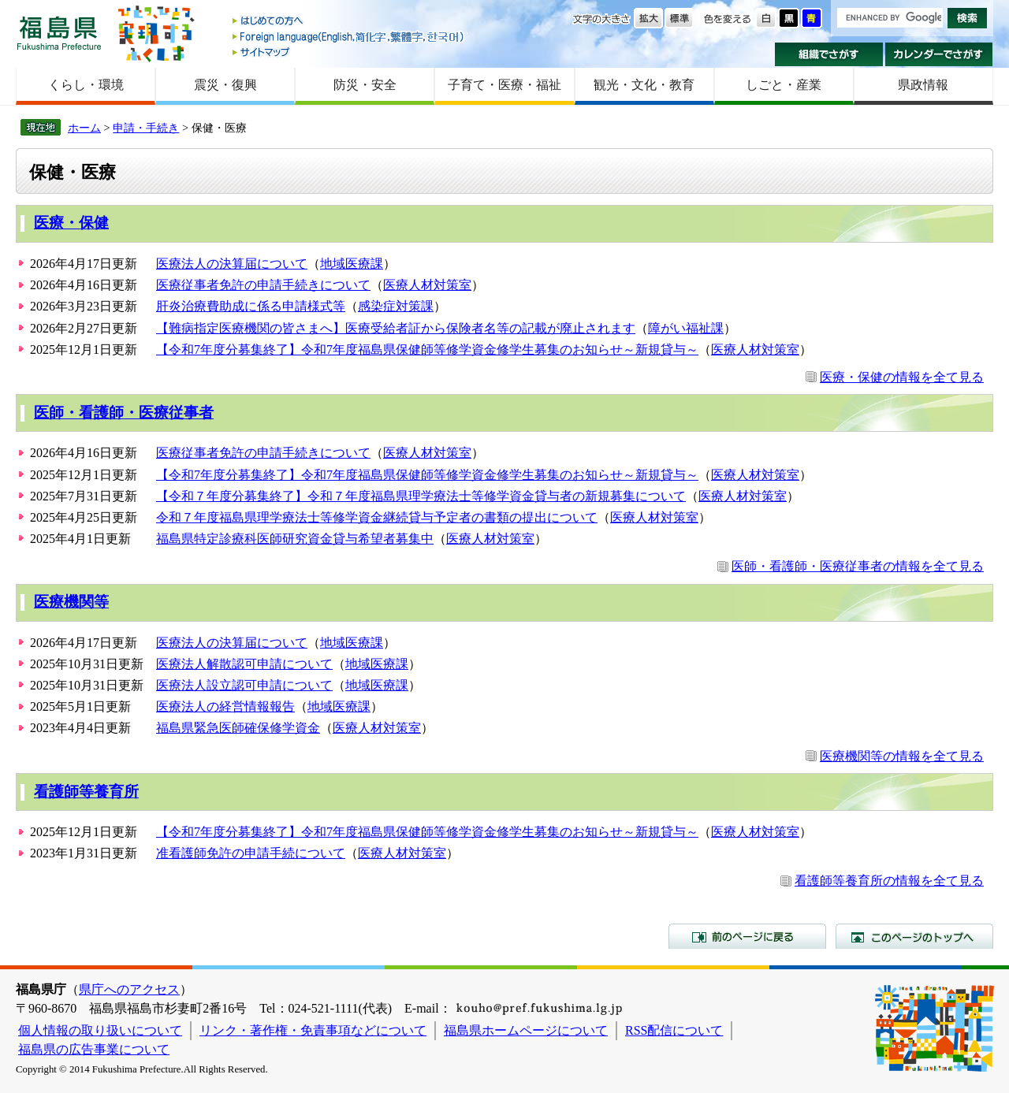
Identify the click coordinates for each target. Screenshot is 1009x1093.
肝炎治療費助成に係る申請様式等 (250, 306)
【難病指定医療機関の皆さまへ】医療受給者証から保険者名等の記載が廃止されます (395, 328)
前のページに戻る (747, 936)
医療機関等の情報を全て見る (902, 756)
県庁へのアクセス (129, 989)
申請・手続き (146, 127)
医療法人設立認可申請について (244, 685)
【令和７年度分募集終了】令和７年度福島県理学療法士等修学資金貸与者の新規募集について (421, 496)
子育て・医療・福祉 (504, 84)
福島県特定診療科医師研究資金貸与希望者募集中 (295, 538)
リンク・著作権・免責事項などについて (312, 1030)
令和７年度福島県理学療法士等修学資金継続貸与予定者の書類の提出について (377, 517)
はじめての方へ (349, 21)
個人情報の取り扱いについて (100, 1030)
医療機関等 (71, 601)
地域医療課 (351, 263)
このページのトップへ (914, 936)
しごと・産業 (783, 84)
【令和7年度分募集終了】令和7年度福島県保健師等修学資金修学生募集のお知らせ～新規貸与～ (427, 349)
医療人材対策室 (427, 285)
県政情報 (923, 84)
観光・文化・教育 (644, 84)
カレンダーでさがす (939, 54)
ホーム (84, 127)
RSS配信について (674, 1030)
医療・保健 (71, 222)
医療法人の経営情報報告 (225, 706)
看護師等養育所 (86, 791)
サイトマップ (349, 51)
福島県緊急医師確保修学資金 (238, 727)
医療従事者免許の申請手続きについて (263, 285)
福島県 (59, 32)
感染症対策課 (396, 306)
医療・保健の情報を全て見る (902, 377)
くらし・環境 (86, 84)
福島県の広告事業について (93, 1049)
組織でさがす (829, 54)
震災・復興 (225, 84)
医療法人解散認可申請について (244, 664)
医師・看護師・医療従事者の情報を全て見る (858, 566)
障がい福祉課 (686, 328)
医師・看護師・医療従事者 (124, 412)
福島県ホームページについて (526, 1030)
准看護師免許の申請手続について (250, 853)
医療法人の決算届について (231, 263)
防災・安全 (365, 84)
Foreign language (349, 36)
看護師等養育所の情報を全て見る (889, 880)
